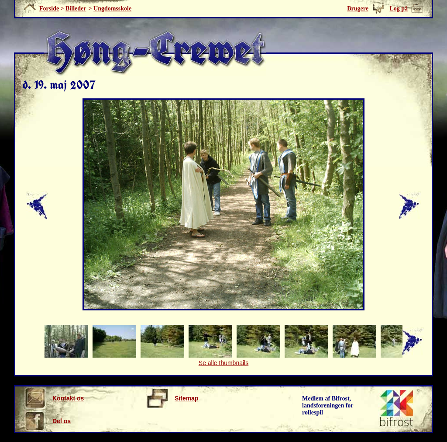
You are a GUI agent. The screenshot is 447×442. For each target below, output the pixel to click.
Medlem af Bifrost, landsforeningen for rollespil (328, 405)
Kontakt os (54, 398)
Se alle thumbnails (223, 362)
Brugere (357, 8)
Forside (49, 8)
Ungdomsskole (112, 8)
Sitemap (172, 398)
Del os (47, 421)
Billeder (75, 8)
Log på (398, 8)
